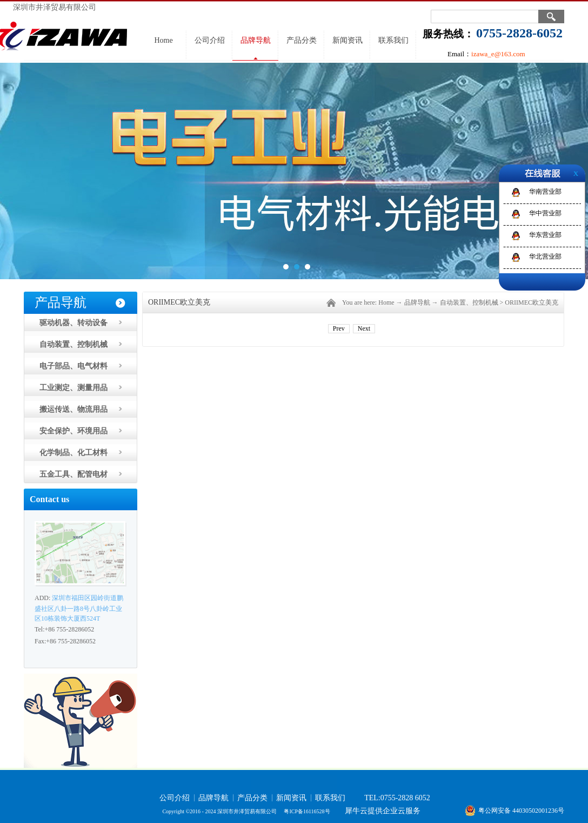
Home (163, 40)
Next (364, 328)
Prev (339, 328)
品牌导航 (417, 302)
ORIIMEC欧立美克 (531, 302)
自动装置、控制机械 (469, 302)
